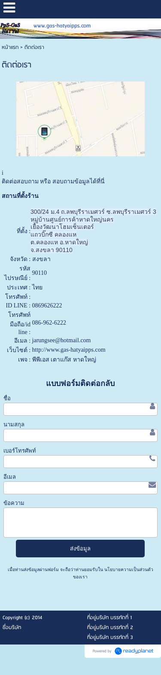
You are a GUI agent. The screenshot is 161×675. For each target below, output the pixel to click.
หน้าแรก (10, 47)
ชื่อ (7, 398)
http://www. (46, 350)
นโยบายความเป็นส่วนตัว (128, 569)
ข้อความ (13, 503)
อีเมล (9, 477)
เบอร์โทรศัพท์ (19, 450)
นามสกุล (13, 424)
